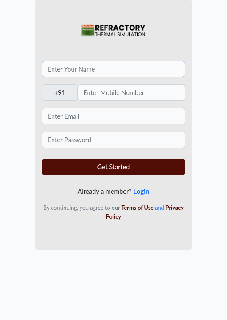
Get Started (113, 167)
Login (141, 191)
